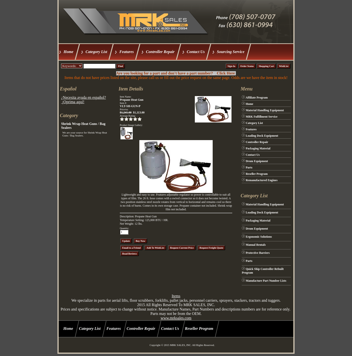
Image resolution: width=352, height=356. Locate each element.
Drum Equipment (257, 161)
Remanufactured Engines (261, 180)
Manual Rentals (256, 244)
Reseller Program (257, 174)
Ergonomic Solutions (259, 236)
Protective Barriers (258, 253)
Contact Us (196, 52)
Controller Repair (160, 52)
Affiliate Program (257, 97)
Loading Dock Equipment (262, 135)
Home (68, 52)
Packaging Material (258, 148)
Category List (96, 52)
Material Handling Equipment (265, 110)
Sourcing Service (230, 52)
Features (126, 52)
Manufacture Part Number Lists (266, 280)
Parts (249, 167)
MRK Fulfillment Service (261, 116)
